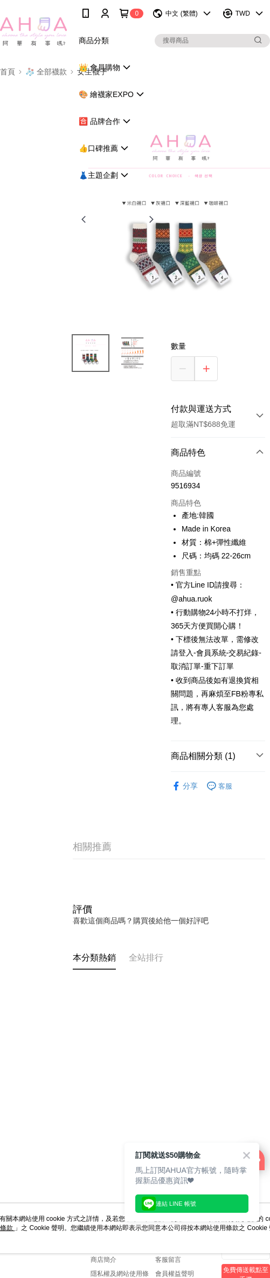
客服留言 (168, 1259)
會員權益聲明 (174, 1273)
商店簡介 (103, 1259)
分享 (184, 786)
